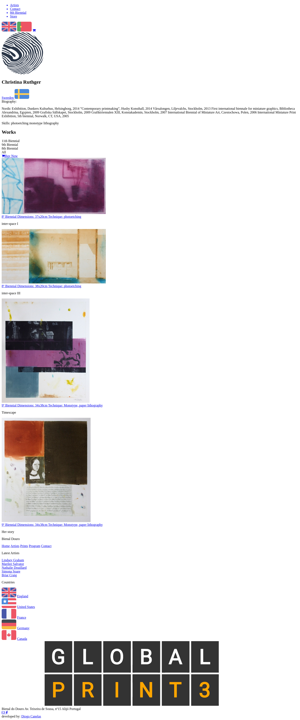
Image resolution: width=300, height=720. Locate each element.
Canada (22, 639)
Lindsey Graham (13, 560)
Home (6, 546)
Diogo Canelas (31, 716)
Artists (14, 546)
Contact (46, 546)
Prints (24, 546)
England (22, 596)
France (21, 617)
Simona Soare (11, 571)
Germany (23, 628)
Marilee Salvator (13, 564)
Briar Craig (9, 575)
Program (34, 546)
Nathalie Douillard (14, 567)
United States (26, 607)
